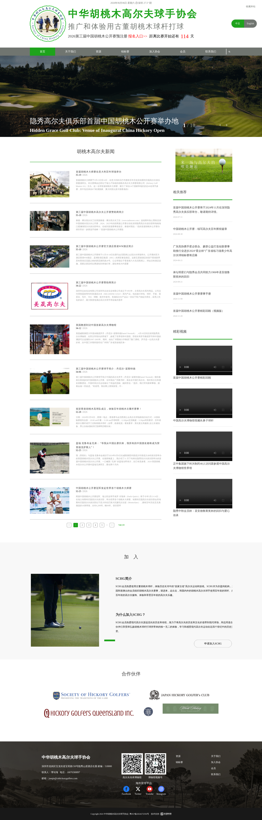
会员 (182, 51)
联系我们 (210, 51)
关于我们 (70, 51)
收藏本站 (250, 6)
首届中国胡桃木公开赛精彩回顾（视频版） (198, 320)
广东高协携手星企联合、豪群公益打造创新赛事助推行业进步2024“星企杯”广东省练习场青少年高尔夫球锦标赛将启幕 (202, 265)
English (250, 23)
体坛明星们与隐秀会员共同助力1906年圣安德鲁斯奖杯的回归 (201, 286)
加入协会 (154, 51)
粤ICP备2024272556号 (139, 814)
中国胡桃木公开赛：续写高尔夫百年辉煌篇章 (200, 238)
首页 (42, 51)
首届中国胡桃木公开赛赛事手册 (192, 303)
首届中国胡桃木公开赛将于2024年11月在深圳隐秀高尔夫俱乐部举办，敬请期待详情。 (201, 221)
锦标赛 (125, 51)
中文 (237, 23)
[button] (220, 125)
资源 (98, 51)
